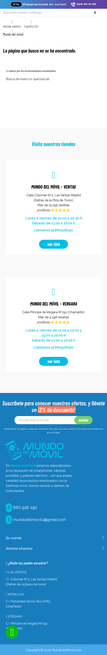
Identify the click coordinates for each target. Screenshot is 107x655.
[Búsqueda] (50, 12)
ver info (53, 244)
